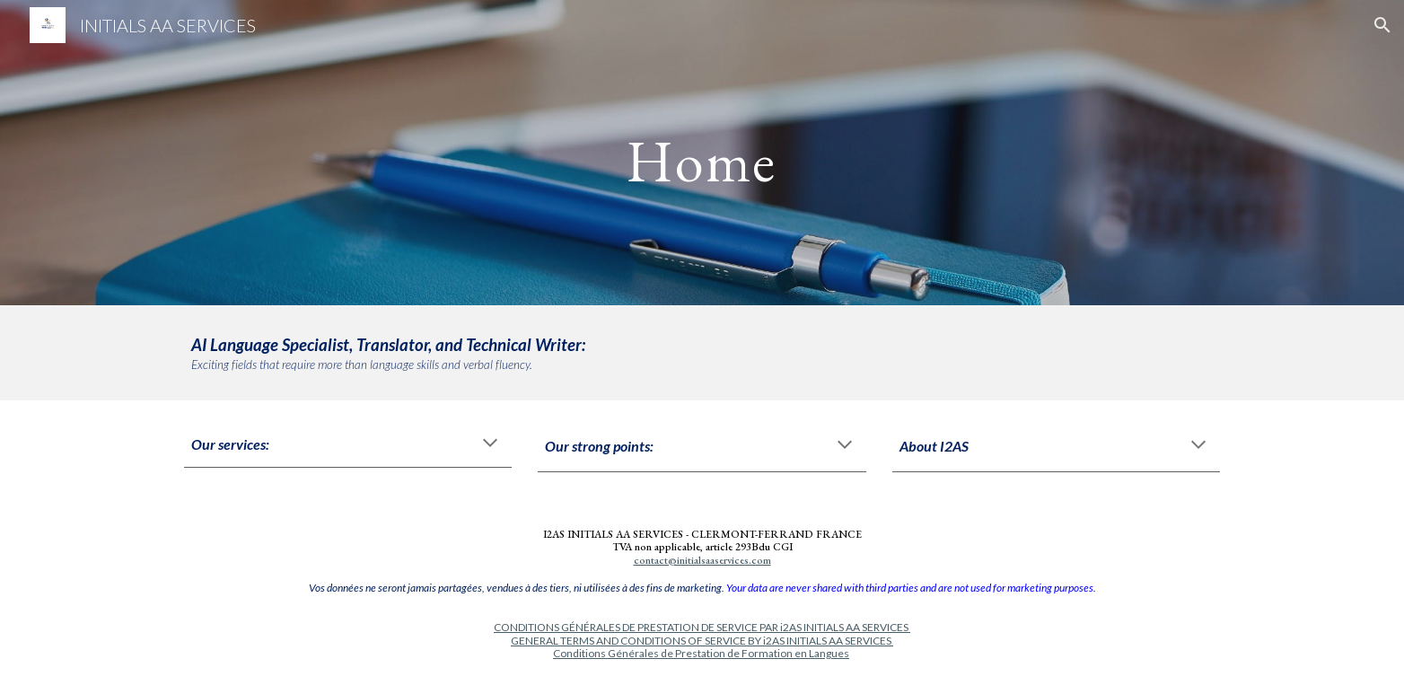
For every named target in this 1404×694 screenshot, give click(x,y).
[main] (702, 152)
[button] (1382, 25)
